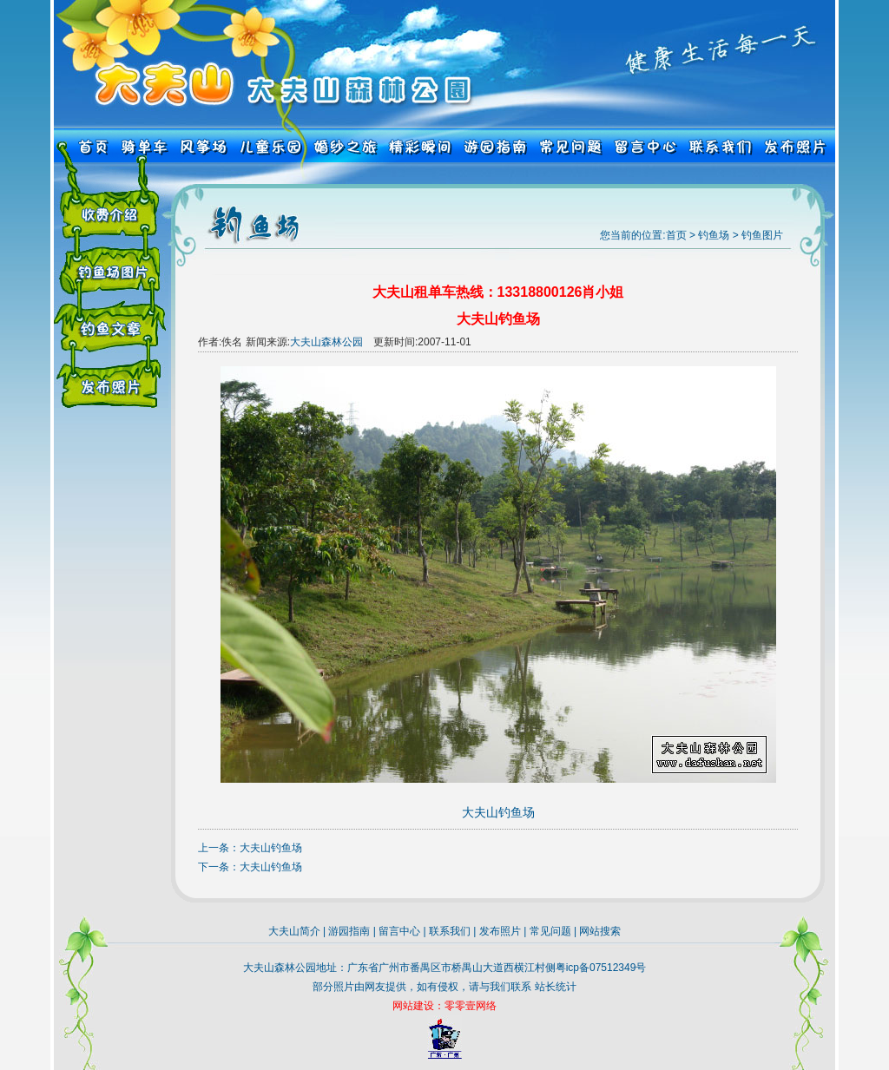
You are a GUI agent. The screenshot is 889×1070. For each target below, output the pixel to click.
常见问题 (550, 931)
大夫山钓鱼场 (271, 848)
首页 (676, 235)
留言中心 (399, 931)
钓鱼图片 (762, 235)
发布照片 (500, 931)
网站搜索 (600, 931)
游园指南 (349, 931)
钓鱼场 (713, 235)
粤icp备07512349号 (601, 968)
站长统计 (555, 987)
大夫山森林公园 (326, 342)
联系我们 (450, 931)
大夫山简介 (294, 931)
